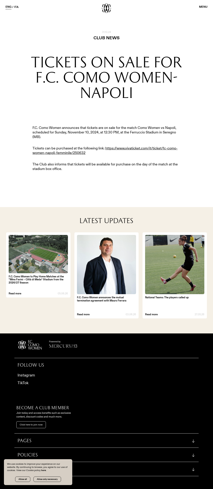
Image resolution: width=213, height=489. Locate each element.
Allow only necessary (47, 479)
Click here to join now (31, 424)
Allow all (23, 479)
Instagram (26, 375)
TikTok (23, 382)
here (43, 470)
